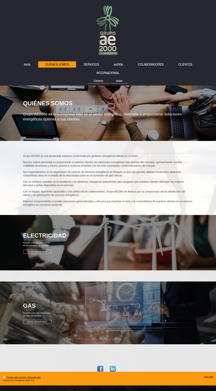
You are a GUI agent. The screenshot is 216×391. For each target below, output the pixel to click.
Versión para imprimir (15, 377)
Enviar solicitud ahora (37, 251)
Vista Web (208, 377)
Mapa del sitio (34, 377)
